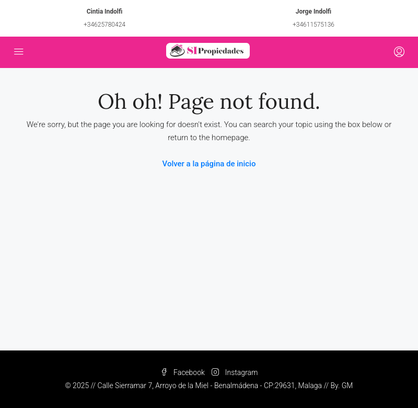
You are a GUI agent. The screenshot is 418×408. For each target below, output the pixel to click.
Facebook (183, 372)
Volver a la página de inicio (209, 163)
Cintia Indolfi (105, 11)
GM (347, 385)
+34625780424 (104, 24)
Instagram (235, 372)
